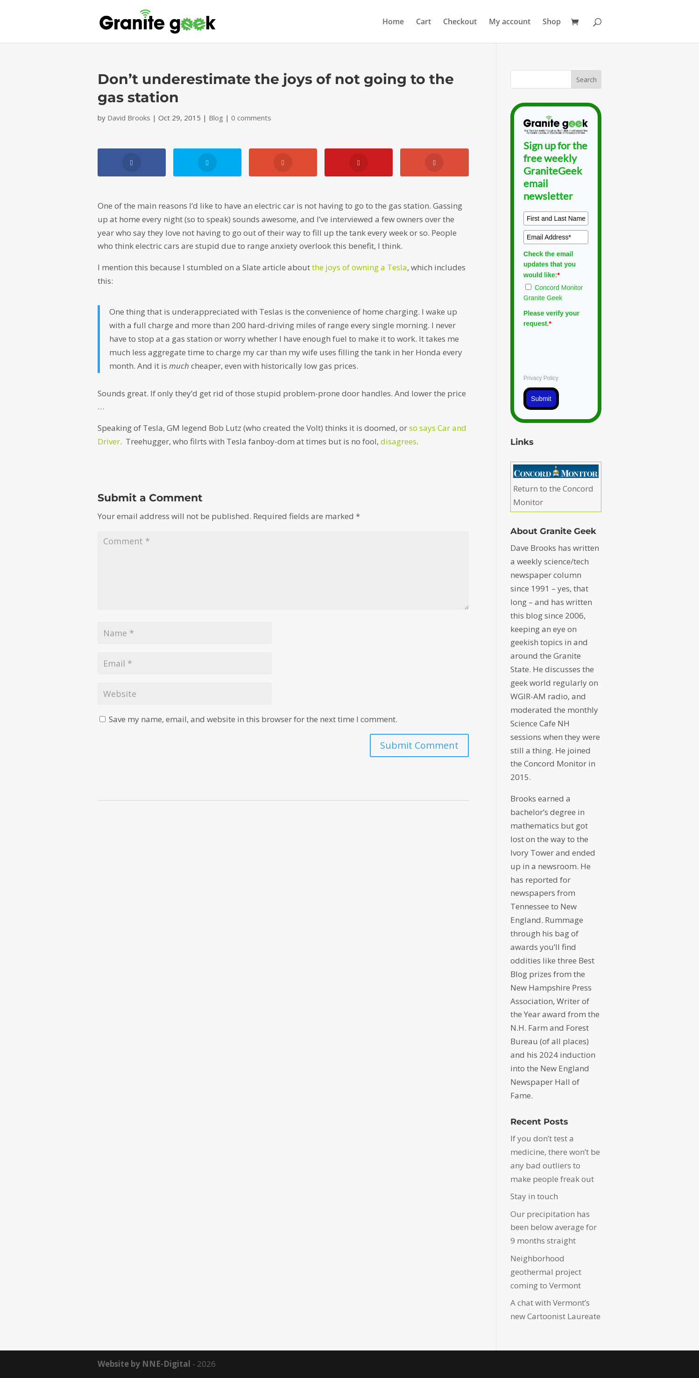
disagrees (399, 441)
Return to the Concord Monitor (556, 488)
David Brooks (128, 117)
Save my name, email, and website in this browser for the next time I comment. (253, 719)
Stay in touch (534, 1196)
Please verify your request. (551, 318)
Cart (423, 22)
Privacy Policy (540, 378)
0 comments (251, 117)
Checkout (460, 22)
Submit (541, 398)
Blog (216, 117)
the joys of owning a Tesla (359, 267)
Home (393, 22)
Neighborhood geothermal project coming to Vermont (545, 1272)
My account (509, 22)
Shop (552, 22)
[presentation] (594, 349)
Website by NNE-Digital (144, 1363)
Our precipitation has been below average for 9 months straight (553, 1227)
